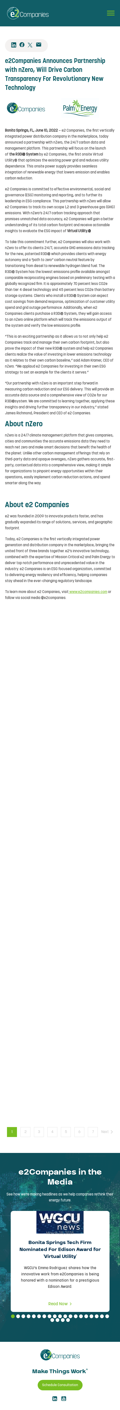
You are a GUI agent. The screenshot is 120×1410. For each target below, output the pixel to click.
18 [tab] (102, 1316)
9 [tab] (55, 1316)
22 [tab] (63, 1320)
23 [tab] (68, 1320)
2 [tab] (18, 1316)
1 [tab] (13, 1316)
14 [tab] (81, 1316)
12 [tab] (70, 1316)
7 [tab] (44, 1316)
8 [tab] (49, 1316)
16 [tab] (91, 1316)
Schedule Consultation (60, 1385)
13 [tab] (76, 1316)
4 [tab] (28, 1316)
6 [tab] (39, 1316)
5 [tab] (34, 1316)
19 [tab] (107, 1316)
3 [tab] (23, 1316)
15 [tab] (86, 1316)
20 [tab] (52, 1320)
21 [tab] (57, 1320)
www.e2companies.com (88, 592)
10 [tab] (60, 1316)
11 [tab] (65, 1316)
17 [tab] (97, 1316)
